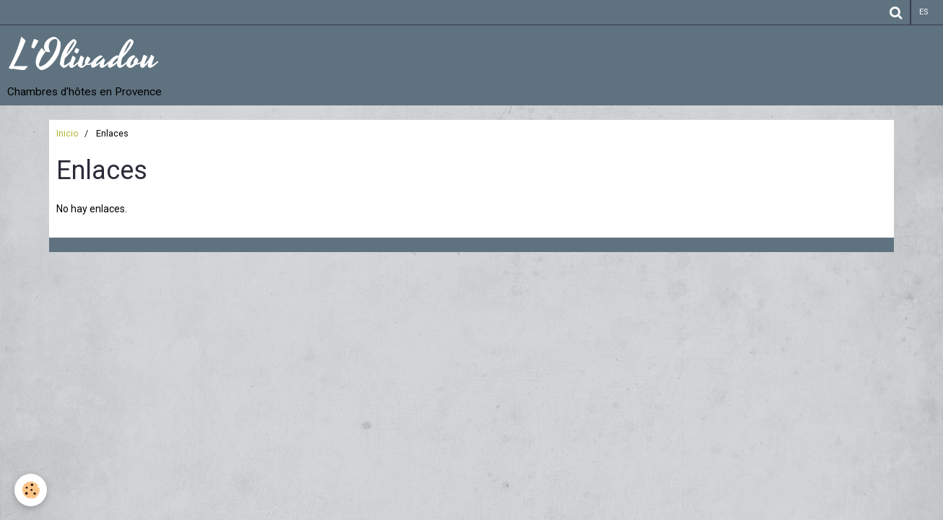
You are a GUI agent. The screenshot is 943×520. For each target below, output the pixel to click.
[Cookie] (30, 490)
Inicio (67, 133)
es (923, 12)
